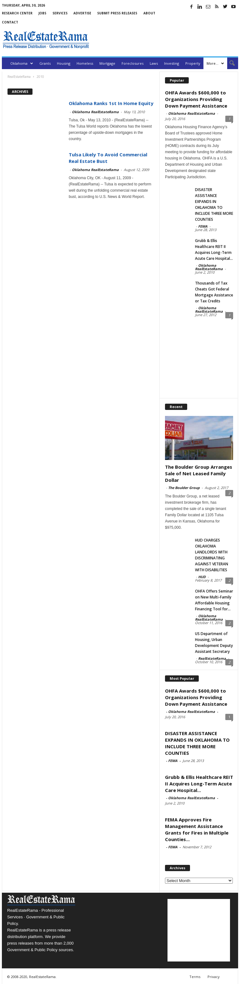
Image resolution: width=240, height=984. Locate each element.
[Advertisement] (165, 39)
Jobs (42, 13)
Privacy (214, 976)
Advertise (82, 13)
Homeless (85, 63)
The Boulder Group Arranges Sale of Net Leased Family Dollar (198, 473)
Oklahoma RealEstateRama (95, 111)
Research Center (17, 13)
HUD (202, 576)
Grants (45, 63)
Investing (171, 63)
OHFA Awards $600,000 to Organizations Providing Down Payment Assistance (196, 99)
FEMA (203, 226)
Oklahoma (21, 63)
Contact (10, 22)
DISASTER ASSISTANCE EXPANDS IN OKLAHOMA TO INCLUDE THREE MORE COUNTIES (197, 743)
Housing (63, 63)
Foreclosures (132, 63)
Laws (154, 63)
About (149, 13)
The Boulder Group (184, 487)
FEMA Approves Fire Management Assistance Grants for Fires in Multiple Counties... (196, 829)
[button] (229, 63)
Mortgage (107, 63)
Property (192, 63)
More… (215, 63)
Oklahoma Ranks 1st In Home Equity (111, 103)
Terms (194, 976)
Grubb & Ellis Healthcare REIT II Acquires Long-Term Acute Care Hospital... (199, 783)
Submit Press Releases (117, 13)
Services (60, 13)
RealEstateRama (212, 658)
